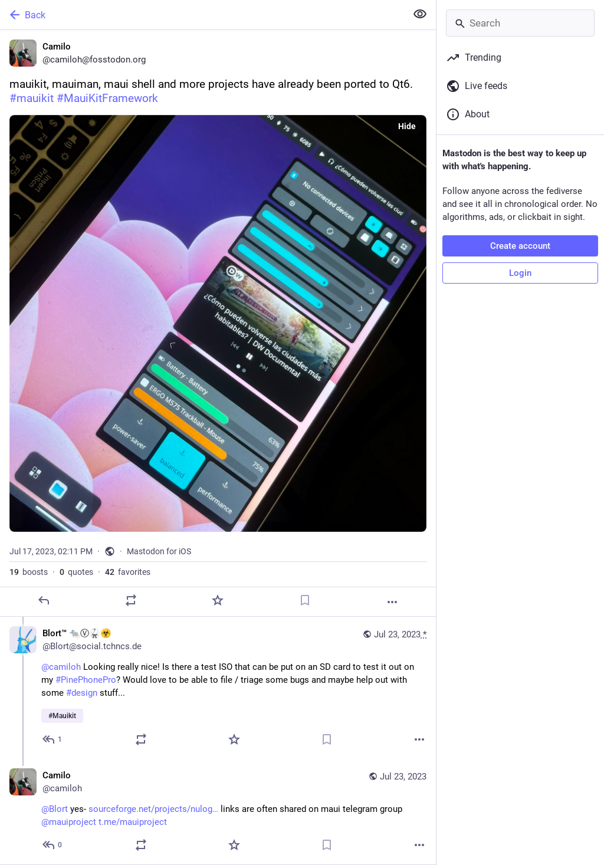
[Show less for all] (420, 14)
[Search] (520, 23)
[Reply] (44, 600)
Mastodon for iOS (159, 551)
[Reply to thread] (52, 739)
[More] (392, 602)
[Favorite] (218, 600)
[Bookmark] (305, 600)
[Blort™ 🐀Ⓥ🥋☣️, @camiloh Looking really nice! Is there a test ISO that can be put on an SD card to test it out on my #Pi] (218, 688)
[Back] (202, 14)
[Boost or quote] (131, 600)
